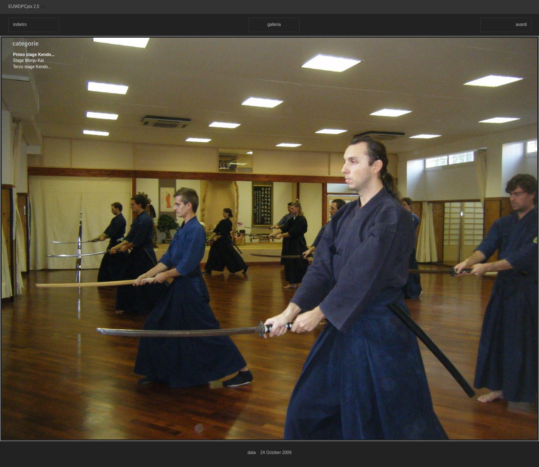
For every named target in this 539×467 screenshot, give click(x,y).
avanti (521, 24)
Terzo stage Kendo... (32, 66)
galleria (274, 24)
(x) (43, 6)
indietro (20, 24)
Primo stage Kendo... (33, 54)
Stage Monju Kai (28, 60)
